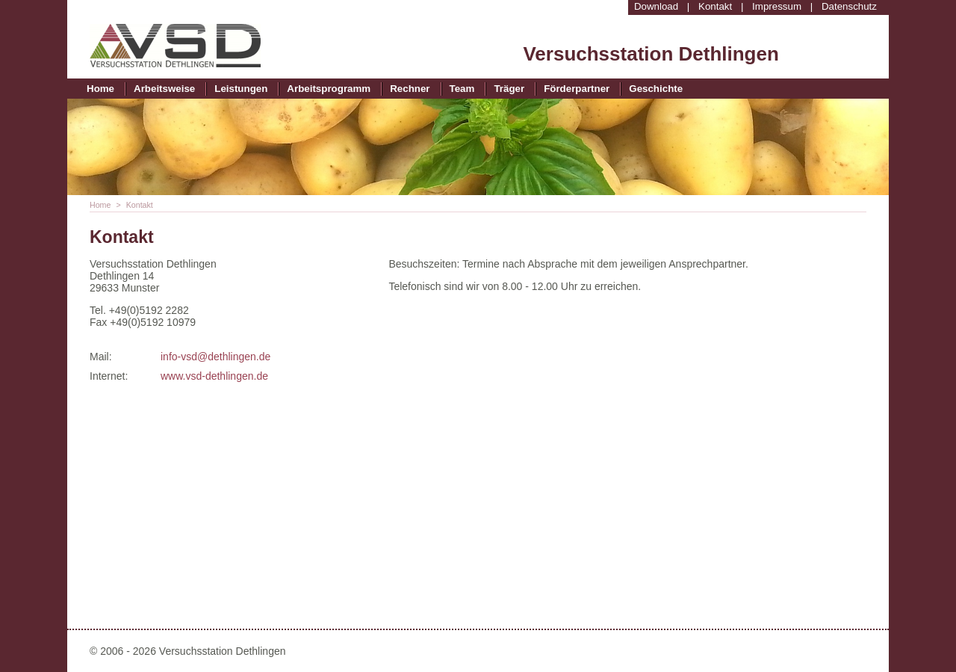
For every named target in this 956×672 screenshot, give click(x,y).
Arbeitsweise (164, 88)
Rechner (409, 88)
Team (462, 88)
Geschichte (656, 88)
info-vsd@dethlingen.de (215, 357)
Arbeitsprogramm (328, 88)
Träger (509, 88)
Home (100, 88)
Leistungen (240, 88)
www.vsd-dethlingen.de (214, 376)
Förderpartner (576, 88)
